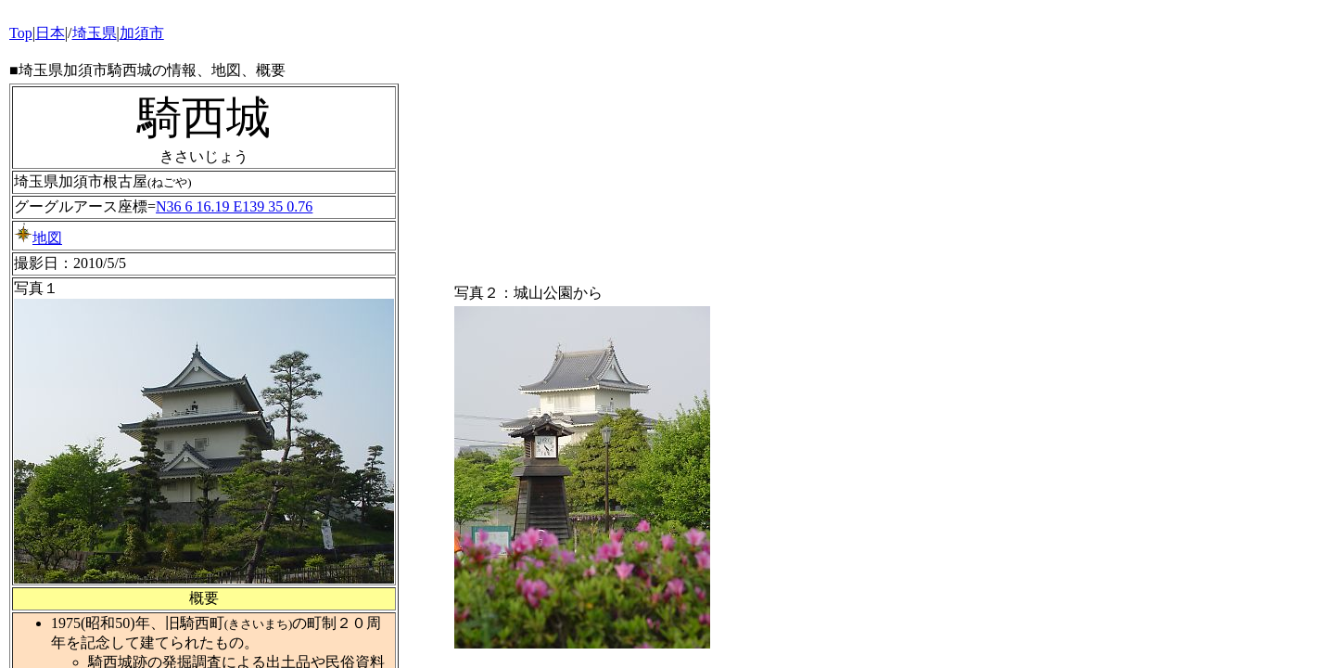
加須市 (142, 33)
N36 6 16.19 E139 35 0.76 (234, 206)
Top (20, 33)
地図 (38, 238)
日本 (50, 33)
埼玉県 (94, 33)
